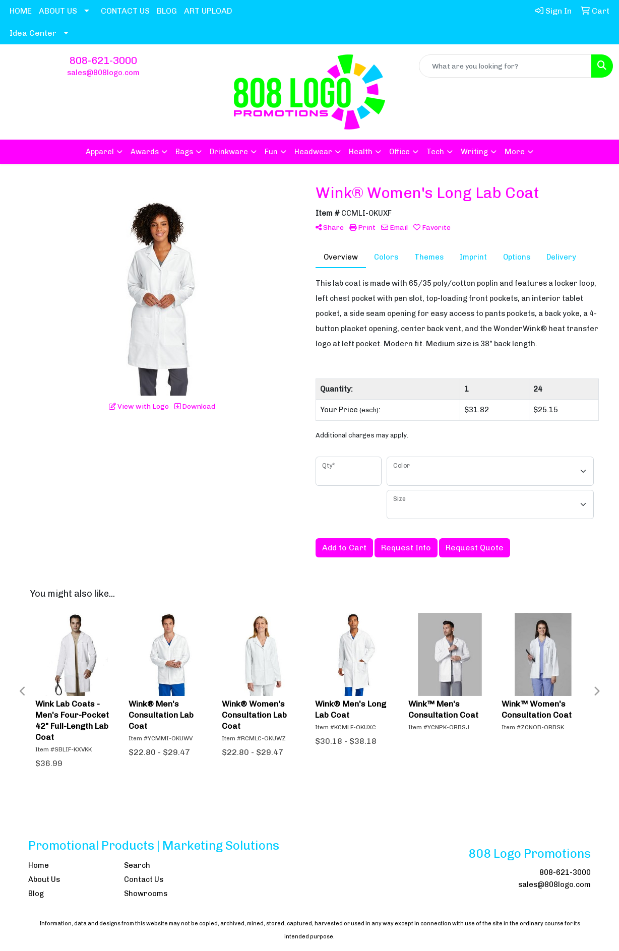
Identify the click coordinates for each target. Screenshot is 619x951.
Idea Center (33, 33)
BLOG (167, 11)
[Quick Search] (505, 66)
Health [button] (361, 151)
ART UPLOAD (208, 11)
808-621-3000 (103, 60)
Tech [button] (435, 151)
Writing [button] (474, 151)
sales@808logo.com (103, 72)
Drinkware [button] (229, 151)
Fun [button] (271, 151)
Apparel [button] (100, 151)
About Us (44, 879)
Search (137, 865)
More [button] (515, 151)
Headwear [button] (313, 151)
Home (38, 865)
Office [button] (399, 151)
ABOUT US (58, 11)
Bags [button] (184, 151)
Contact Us (143, 879)
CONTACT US (125, 11)
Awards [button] (145, 151)
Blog (36, 893)
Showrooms (145, 893)
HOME (21, 11)
